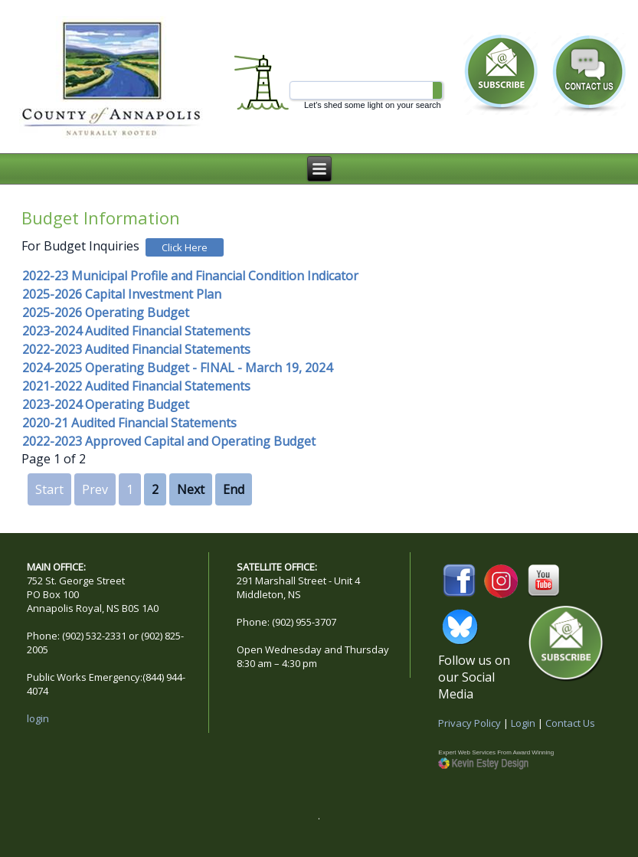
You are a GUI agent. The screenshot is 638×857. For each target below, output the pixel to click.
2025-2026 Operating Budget (105, 312)
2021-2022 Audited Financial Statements (136, 386)
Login (523, 723)
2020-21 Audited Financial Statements (129, 422)
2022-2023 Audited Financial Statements (136, 349)
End (233, 489)
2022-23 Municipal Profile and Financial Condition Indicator (190, 275)
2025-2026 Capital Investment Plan (121, 294)
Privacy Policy (469, 723)
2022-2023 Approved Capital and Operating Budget (169, 441)
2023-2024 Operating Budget (105, 404)
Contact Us (570, 723)
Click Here (185, 247)
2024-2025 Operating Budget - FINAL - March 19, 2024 (177, 367)
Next (190, 489)
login (38, 718)
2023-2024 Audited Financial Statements (136, 330)
